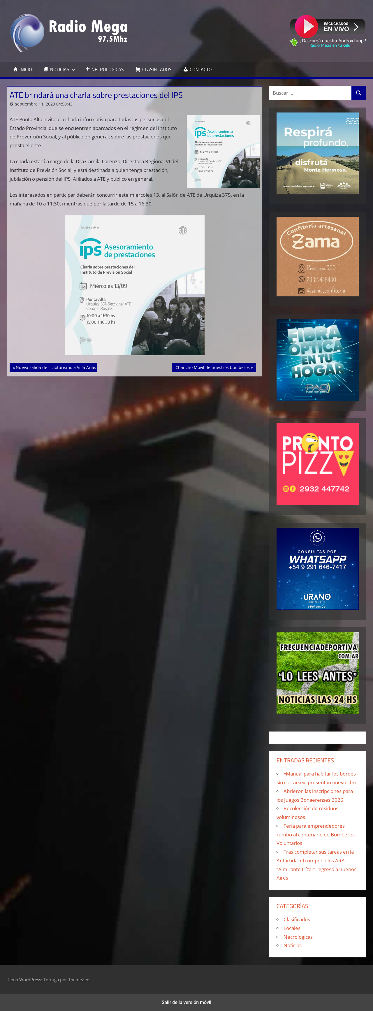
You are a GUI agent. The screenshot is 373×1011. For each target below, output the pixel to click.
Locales (292, 928)
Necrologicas (298, 936)
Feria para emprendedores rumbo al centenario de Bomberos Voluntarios (316, 834)
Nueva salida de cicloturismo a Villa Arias (55, 367)
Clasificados (297, 919)
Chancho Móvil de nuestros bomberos (212, 367)
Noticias (293, 945)
